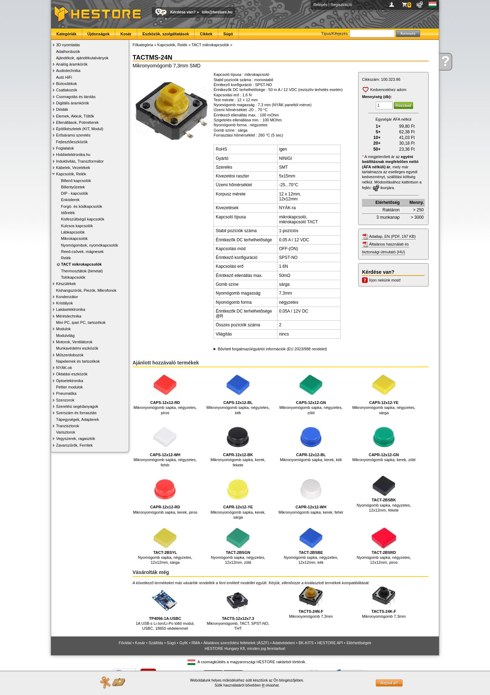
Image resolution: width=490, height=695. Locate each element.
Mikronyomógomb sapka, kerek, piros (165, 494)
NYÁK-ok (64, 367)
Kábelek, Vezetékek (73, 167)
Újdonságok (98, 34)
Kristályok (64, 303)
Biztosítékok (66, 83)
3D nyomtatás (68, 45)
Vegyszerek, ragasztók (75, 438)
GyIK (183, 643)
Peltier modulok (69, 387)
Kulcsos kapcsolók (77, 226)
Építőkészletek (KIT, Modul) (79, 129)
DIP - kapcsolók (74, 193)
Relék (66, 258)
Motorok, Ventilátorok (74, 342)
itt (263, 685)
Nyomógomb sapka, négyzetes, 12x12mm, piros (384, 545)
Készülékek (66, 284)
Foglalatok (65, 148)
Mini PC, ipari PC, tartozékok (81, 322)
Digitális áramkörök (72, 103)
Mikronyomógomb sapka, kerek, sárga (237, 497)
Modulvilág (65, 335)
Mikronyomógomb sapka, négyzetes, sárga (383, 393)
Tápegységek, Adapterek (77, 419)
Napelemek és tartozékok (78, 361)
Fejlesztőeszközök (72, 142)
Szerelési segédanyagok (77, 406)
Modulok (63, 329)
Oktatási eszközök (71, 374)
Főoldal (125, 643)
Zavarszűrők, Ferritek (74, 445)
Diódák (62, 109)
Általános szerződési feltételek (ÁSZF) (236, 643)
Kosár (126, 34)
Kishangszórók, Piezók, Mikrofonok (86, 290)
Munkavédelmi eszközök (77, 348)
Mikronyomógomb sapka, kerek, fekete (237, 445)
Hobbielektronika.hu (73, 154)
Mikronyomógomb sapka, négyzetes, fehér (165, 445)
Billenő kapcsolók (76, 181)
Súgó (228, 34)
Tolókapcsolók (73, 277)
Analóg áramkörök (71, 64)
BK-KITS (306, 643)
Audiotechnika (68, 70)
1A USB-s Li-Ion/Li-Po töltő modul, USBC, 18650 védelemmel (165, 608)
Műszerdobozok (70, 355)
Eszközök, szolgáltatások (165, 34)
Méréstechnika (68, 316)
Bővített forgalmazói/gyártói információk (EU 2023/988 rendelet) (272, 349)
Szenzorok (65, 400)
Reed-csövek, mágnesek (82, 251)
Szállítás (156, 643)
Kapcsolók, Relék (71, 174)
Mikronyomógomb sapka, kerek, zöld (383, 442)
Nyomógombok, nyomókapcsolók (89, 245)
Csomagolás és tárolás (76, 97)
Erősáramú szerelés (73, 135)
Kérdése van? (183, 12)
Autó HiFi (64, 77)
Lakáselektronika (70, 309)
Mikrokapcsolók (74, 238)
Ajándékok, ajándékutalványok (82, 58)
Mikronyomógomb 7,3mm (311, 602)
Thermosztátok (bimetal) (82, 271)
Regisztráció (341, 4)
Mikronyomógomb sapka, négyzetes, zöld (310, 393)
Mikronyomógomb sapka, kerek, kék (311, 442)
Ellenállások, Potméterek (77, 122)
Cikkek (206, 34)
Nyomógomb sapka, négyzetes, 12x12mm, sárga (165, 545)
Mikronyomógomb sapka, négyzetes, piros (165, 393)
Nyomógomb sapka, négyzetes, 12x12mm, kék (311, 545)
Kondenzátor (67, 297)
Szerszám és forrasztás (76, 413)
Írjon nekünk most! (385, 280)
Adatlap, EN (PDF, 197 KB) (392, 236)
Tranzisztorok (67, 426)
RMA (195, 643)
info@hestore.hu (217, 12)
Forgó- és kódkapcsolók (81, 206)
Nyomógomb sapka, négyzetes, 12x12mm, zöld (238, 545)
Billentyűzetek (73, 187)
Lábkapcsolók (73, 232)
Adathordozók (68, 51)
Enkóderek (70, 200)
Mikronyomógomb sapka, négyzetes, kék (238, 393)
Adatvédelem (283, 643)
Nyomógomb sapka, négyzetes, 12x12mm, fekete (384, 493)
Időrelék (68, 213)
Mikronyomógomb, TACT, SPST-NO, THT (238, 608)
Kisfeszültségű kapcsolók (82, 219)
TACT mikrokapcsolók (81, 264)
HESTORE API (330, 643)
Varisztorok (65, 432)
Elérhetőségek (359, 643)
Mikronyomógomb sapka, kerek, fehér (310, 494)
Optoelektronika (69, 381)
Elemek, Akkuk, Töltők (75, 116)
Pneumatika (66, 393)
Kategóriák (66, 34)
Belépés (320, 4)
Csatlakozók (66, 90)
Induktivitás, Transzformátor (80, 161)
